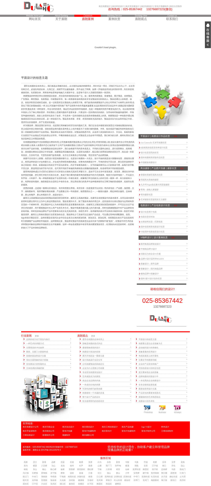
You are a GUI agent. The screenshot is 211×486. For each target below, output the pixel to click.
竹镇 (146, 462)
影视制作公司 (48, 435)
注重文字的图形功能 (147, 360)
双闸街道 (109, 476)
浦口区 (63, 484)
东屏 (90, 462)
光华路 (35, 480)
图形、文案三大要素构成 (37, 352)
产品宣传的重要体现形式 (149, 393)
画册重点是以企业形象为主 (150, 343)
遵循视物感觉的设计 (91, 347)
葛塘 (90, 466)
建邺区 (118, 484)
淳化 (173, 466)
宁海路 (63, 476)
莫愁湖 (173, 473)
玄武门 (146, 480)
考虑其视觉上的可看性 (148, 356)
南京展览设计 (88, 427)
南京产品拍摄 (128, 427)
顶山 (109, 473)
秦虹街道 (173, 476)
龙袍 (183, 462)
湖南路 (44, 476)
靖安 (118, 469)
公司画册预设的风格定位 (93, 364)
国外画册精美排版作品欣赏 (153, 157)
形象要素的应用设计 (147, 352)
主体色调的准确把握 (35, 368)
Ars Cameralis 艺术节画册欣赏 (153, 143)
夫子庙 (164, 476)
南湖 (90, 476)
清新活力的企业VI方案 (151, 254)
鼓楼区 (81, 484)
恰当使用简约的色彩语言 (93, 401)
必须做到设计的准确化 (148, 347)
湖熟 (136, 466)
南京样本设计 (118, 6)
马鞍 (127, 462)
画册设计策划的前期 (91, 352)
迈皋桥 (164, 469)
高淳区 (183, 480)
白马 (100, 462)
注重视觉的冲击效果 (35, 347)
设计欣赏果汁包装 (149, 212)
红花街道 (155, 476)
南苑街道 (72, 476)
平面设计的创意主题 (147, 339)
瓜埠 (164, 462)
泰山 (118, 473)
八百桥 (44, 466)
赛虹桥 (90, 469)
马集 (136, 462)
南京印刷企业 (48, 427)
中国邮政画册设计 (149, 162)
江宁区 (35, 484)
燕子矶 (155, 469)
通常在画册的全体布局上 (93, 339)
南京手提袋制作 (30, 431)
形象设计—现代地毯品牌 (152, 269)
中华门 (136, 476)
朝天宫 (26, 480)
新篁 (118, 462)
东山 (35, 469)
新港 (44, 462)
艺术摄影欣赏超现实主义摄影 (153, 199)
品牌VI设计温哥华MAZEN (152, 259)
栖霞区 (146, 469)
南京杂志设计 (68, 427)
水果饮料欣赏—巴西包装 (152, 222)
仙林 (127, 469)
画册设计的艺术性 (146, 401)
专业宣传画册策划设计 (92, 372)
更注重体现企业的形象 (148, 372)
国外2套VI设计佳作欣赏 (151, 278)
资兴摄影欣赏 (147, 194)
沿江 (100, 473)
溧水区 (26, 484)
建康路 (81, 480)
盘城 (81, 473)
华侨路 (53, 476)
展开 (208, 34)
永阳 (109, 462)
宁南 (100, 469)
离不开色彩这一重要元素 (93, 356)
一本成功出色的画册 (91, 385)
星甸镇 (44, 473)
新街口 (173, 480)
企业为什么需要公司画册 (93, 368)
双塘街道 (146, 476)
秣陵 (26, 469)
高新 (26, 462)
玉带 (173, 462)
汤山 (183, 466)
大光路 (63, 480)
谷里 (146, 466)
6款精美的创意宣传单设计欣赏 (154, 147)
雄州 (72, 466)
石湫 (72, 462)
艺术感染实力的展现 (91, 376)
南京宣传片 (107, 431)
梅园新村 (155, 480)
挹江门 (26, 476)
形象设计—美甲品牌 (150, 264)
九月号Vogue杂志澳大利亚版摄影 (155, 185)
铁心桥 (53, 469)
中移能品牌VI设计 (149, 249)
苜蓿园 (44, 480)
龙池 (63, 466)
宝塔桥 (136, 473)
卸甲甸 (118, 466)
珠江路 (164, 480)
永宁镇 (53, 473)
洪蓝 (63, 462)
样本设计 (165, 427)
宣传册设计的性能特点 (36, 364)
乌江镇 (26, 473)
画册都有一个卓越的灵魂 (93, 393)
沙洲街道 (118, 476)
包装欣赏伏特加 (148, 217)
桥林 (63, 473)
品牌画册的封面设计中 (148, 376)
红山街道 (118, 480)
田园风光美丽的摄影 (150, 180)
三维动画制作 (167, 431)
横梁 (35, 466)
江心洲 (100, 476)
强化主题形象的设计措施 (37, 360)
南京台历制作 (176, 6)
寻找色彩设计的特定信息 (149, 368)
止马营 (183, 476)
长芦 (81, 466)
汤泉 (72, 473)
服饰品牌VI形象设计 (150, 273)
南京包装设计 (147, 6)
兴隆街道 (81, 476)
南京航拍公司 (48, 431)
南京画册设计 (105, 6)
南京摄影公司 (88, 435)
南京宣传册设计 (132, 6)
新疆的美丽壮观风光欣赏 (152, 175)
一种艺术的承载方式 (35, 343)
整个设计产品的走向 (91, 397)
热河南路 (155, 473)
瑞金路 (53, 480)
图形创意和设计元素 (147, 389)
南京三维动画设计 (110, 427)
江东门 (183, 473)
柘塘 (81, 462)
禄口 (164, 466)
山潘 (100, 466)
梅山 (44, 469)
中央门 (35, 476)
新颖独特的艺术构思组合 (149, 397)
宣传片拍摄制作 (89, 431)
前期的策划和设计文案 (36, 356)
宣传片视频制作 (161, 6)
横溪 (127, 466)
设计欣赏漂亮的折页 (150, 152)
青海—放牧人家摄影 (150, 189)
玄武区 (53, 484)
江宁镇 (155, 466)
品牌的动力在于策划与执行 (38, 339)
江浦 (90, 473)
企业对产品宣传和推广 (148, 364)
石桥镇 (35, 473)
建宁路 (146, 473)
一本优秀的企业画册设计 (149, 380)
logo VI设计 (146, 427)
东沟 (26, 466)
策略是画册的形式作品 (92, 343)
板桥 (63, 469)
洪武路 (72, 480)
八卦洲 (109, 469)
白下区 (90, 484)
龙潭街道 (136, 469)
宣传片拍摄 (67, 431)
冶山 (53, 466)
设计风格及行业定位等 (92, 360)
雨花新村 (81, 469)
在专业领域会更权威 (147, 385)
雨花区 (109, 484)
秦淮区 (72, 484)
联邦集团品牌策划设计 (151, 244)
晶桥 (53, 462)
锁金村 (127, 480)
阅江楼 (164, 473)
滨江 (35, 462)
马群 (173, 469)
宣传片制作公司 (148, 431)
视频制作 (66, 435)
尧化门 (183, 469)
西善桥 (72, 469)
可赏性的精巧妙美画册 (92, 389)
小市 (127, 473)
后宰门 (136, 480)
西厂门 (109, 466)
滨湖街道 (127, 476)
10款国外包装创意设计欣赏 (153, 231)
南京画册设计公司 (31, 427)
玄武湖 (100, 480)
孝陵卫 (109, 480)
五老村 (90, 480)
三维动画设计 (29, 435)
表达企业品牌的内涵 (91, 380)
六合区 (44, 484)
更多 (175, 136)
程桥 (155, 462)
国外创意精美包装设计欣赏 (153, 227)
